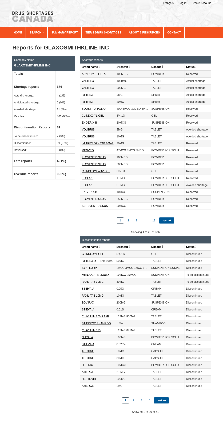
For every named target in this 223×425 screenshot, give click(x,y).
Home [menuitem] (18, 32)
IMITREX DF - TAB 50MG (98, 143)
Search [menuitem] (37, 32)
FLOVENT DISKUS (94, 157)
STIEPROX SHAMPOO (96, 323)
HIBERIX (87, 365)
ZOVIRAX (88, 302)
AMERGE (88, 372)
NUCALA (87, 337)
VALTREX (88, 80)
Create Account (201, 3)
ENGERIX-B (89, 122)
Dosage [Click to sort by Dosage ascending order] (156, 66)
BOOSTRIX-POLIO (94, 108)
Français (168, 3)
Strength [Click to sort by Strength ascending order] (122, 66)
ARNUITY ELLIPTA (94, 74)
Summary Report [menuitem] (64, 32)
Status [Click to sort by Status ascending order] (190, 66)
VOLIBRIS (88, 129)
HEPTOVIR (89, 378)
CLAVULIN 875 (91, 330)
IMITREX (87, 94)
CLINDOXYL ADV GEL (96, 171)
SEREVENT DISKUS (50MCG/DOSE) (105, 205)
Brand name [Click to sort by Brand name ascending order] (90, 66)
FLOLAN (87, 178)
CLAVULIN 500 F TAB (95, 316)
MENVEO (88, 150)
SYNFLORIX (90, 267)
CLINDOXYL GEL (93, 115)
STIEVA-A (88, 288)
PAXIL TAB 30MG (93, 281)
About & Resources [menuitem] (144, 32)
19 (154, 220)
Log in (182, 3)
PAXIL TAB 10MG (93, 295)
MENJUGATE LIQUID (95, 274)
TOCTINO (88, 351)
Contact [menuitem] (174, 32)
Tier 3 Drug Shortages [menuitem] (103, 32)
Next (164, 220)
